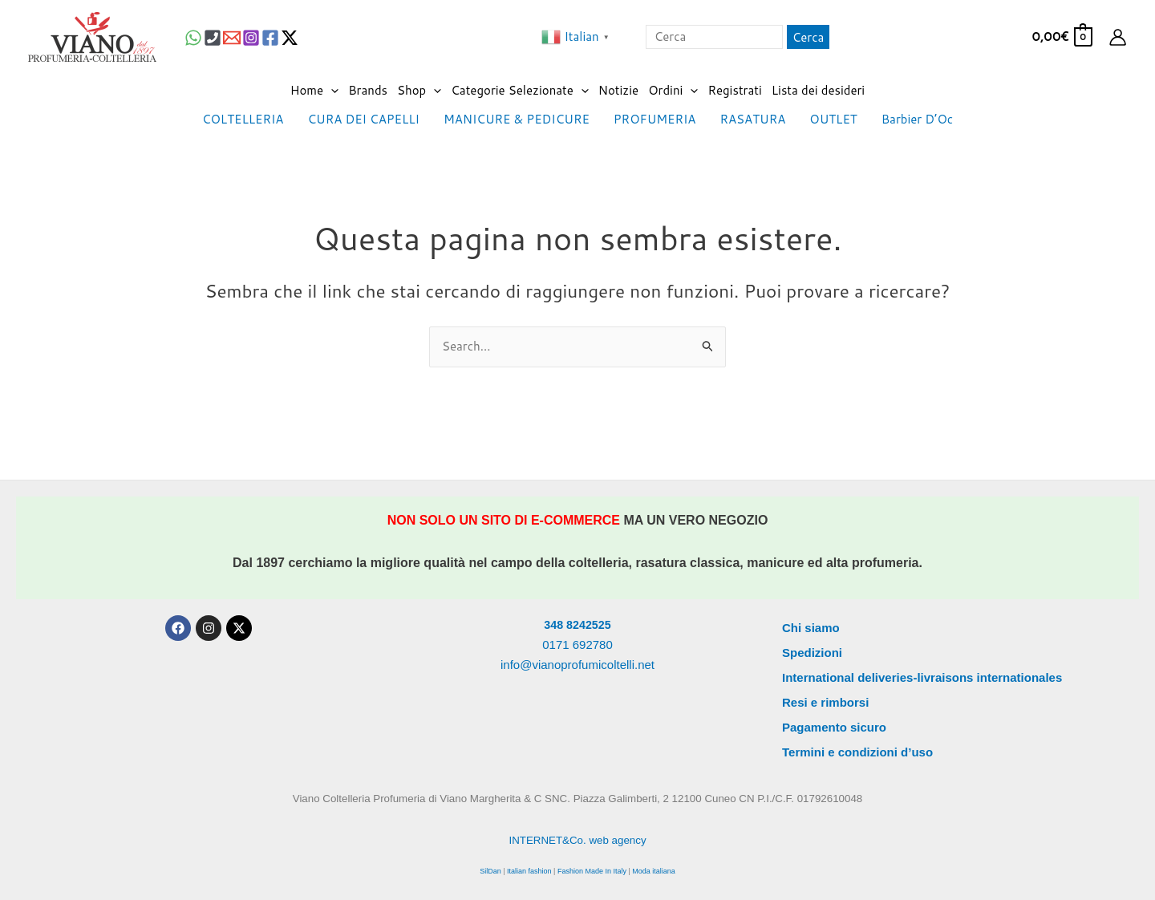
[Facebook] (270, 38)
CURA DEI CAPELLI (363, 119)
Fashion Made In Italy (591, 871)
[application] (330, 91)
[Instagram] (251, 38)
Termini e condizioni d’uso (857, 752)
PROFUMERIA (655, 119)
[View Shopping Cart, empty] (1061, 37)
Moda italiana (653, 871)
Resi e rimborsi (825, 702)
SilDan (490, 871)
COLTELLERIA (243, 119)
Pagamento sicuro (834, 727)
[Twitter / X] (289, 38)
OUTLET (833, 119)
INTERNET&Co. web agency (577, 840)
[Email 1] (232, 38)
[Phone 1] (212, 38)
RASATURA (752, 119)
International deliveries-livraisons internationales (922, 677)
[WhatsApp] (193, 38)
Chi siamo (811, 627)
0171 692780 (577, 644)
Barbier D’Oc (917, 119)
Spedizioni (812, 652)
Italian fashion (529, 871)
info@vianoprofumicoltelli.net (577, 664)
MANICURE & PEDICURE (517, 119)
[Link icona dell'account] (1117, 37)
